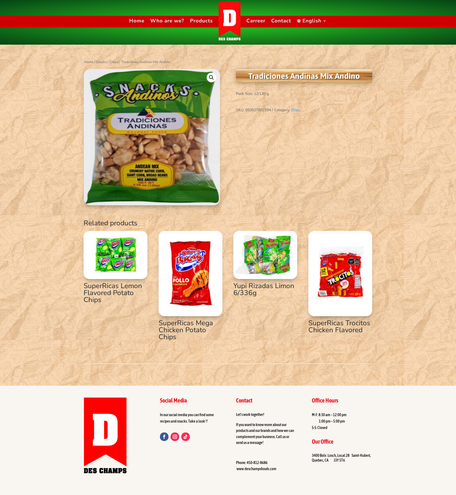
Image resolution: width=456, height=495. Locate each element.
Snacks (101, 62)
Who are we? (167, 20)
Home (136, 20)
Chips (113, 62)
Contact (281, 20)
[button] (211, 77)
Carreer (255, 20)
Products (201, 20)
